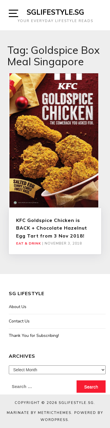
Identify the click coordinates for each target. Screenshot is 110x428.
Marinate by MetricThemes (39, 412)
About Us (17, 307)
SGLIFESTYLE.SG (55, 12)
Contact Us (19, 321)
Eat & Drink (28, 243)
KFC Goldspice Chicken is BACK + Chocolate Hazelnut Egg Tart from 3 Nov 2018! (51, 228)
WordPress (54, 419)
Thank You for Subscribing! (34, 335)
